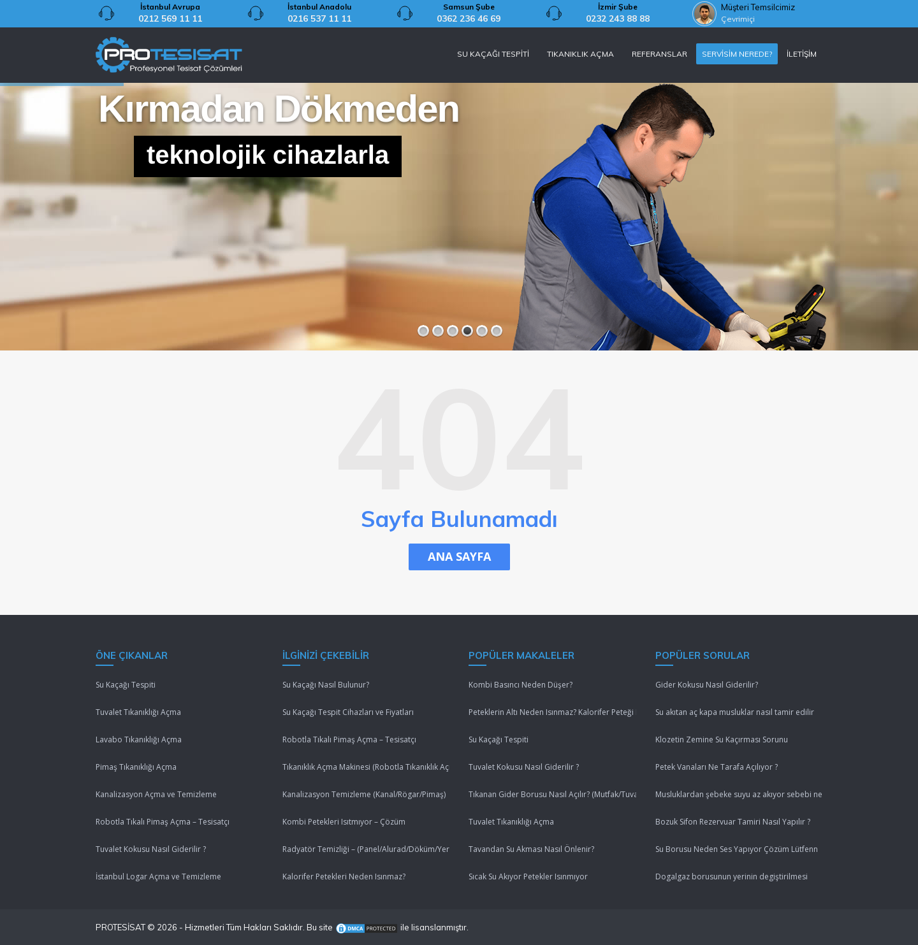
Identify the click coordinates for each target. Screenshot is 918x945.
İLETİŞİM (802, 54)
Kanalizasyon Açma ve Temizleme (156, 794)
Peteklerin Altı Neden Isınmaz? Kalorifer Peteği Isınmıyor (552, 712)
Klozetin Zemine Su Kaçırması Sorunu (721, 739)
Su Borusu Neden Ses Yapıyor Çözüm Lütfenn (736, 849)
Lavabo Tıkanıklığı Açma (139, 739)
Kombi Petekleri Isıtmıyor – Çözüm (343, 821)
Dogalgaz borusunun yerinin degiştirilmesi (731, 876)
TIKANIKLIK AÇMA (580, 54)
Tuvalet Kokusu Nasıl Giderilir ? (151, 849)
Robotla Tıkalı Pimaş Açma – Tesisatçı (162, 821)
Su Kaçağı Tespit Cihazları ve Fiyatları (348, 712)
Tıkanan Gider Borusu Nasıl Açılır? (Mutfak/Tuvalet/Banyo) (552, 794)
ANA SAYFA (459, 556)
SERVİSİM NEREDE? (737, 54)
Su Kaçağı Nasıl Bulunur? (325, 684)
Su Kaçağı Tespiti (126, 684)
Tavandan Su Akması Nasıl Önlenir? (531, 849)
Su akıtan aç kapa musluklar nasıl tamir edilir (734, 712)
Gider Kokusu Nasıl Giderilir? (706, 684)
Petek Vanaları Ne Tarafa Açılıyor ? (716, 766)
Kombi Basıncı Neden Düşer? (520, 684)
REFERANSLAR (659, 54)
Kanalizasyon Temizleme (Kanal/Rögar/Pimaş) (364, 794)
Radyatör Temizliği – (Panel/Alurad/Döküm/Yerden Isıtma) (366, 849)
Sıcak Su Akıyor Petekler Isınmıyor (528, 876)
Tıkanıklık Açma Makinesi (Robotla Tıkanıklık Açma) (366, 766)
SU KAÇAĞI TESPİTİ (493, 54)
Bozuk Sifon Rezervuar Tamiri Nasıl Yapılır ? (732, 821)
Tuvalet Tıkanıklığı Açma (138, 712)
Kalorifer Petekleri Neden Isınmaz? (343, 876)
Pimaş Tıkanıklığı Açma (136, 766)
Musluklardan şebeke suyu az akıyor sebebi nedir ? (739, 794)
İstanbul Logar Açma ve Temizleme (158, 876)
